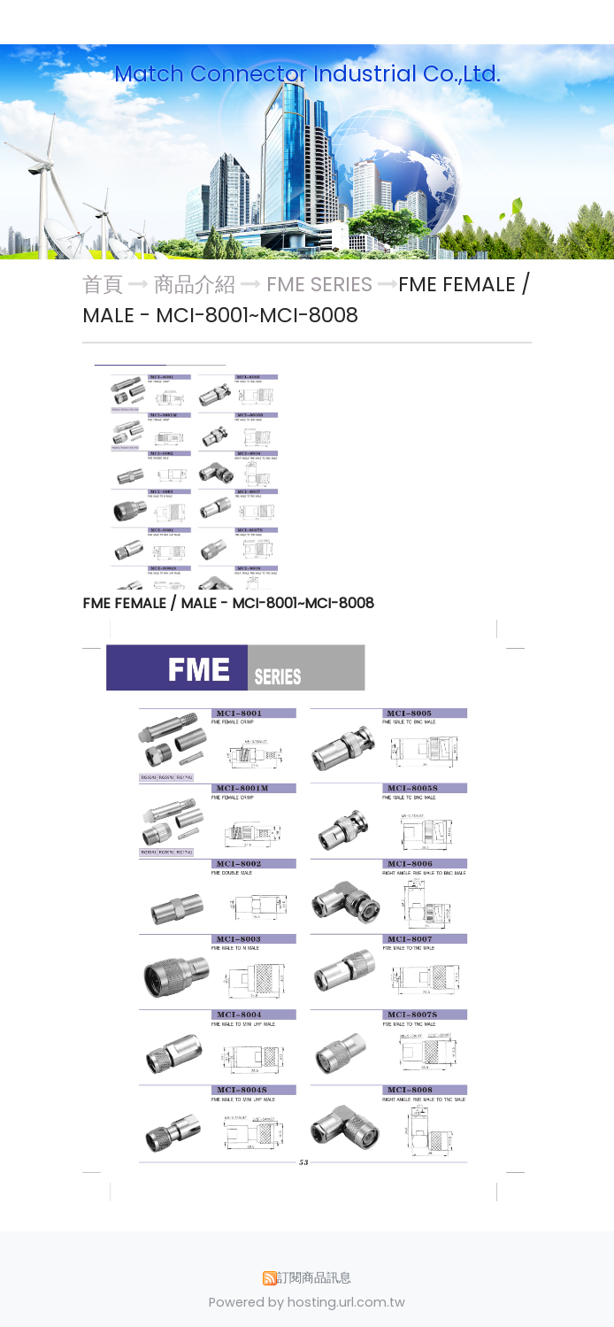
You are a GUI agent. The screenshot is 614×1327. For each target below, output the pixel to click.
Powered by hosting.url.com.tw (307, 1302)
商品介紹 (197, 284)
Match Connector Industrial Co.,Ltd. (307, 74)
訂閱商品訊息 (314, 1277)
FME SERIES (319, 284)
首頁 (102, 284)
